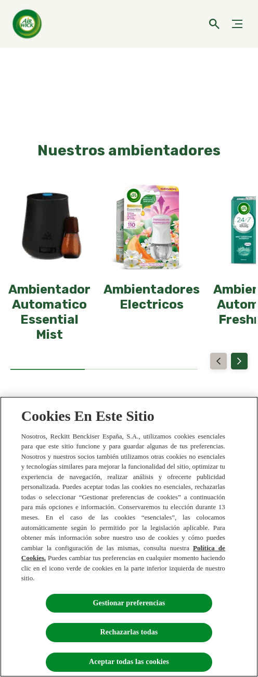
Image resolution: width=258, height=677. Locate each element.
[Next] (239, 361)
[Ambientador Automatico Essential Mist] (49, 312)
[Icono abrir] (214, 24)
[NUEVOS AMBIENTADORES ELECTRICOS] (129, 79)
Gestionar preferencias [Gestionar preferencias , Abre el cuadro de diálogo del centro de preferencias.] (129, 603)
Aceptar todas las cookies (129, 662)
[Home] (28, 24)
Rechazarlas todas (129, 632)
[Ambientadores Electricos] (152, 297)
